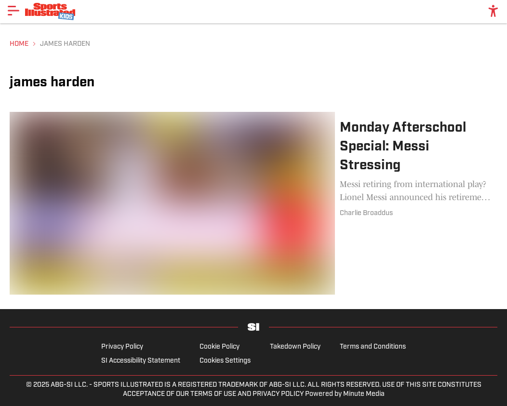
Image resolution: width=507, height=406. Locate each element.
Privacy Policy (122, 347)
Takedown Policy (295, 347)
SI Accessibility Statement (140, 361)
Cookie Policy (220, 347)
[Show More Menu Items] (13, 10)
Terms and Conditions (373, 347)
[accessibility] (493, 11)
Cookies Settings (225, 361)
